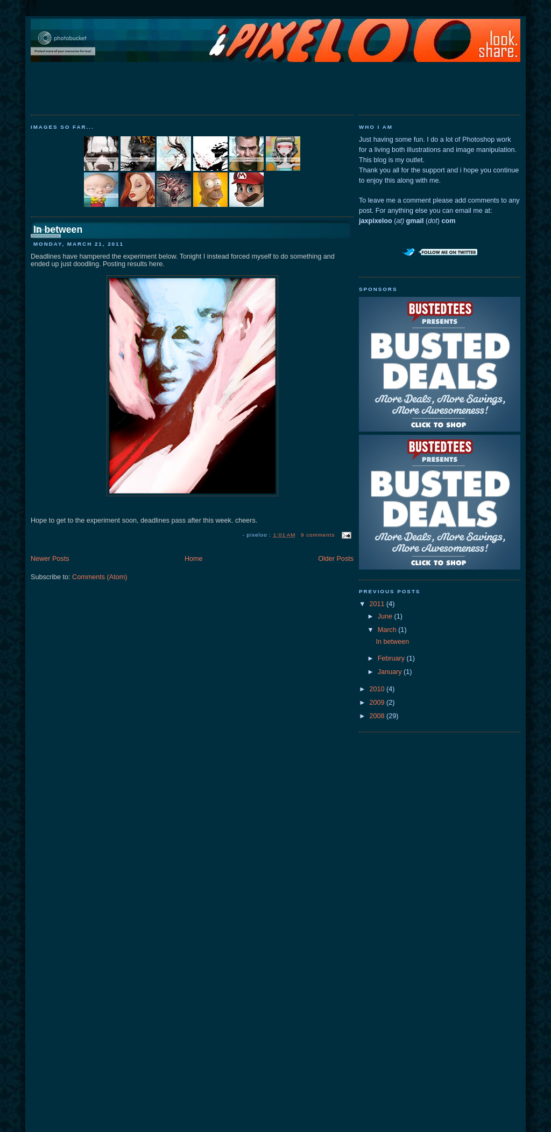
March (388, 630)
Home (194, 558)
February (392, 658)
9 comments (318, 535)
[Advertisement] (275, 86)
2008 (378, 716)
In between (57, 229)
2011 (378, 604)
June (386, 616)
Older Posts (336, 558)
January (391, 672)
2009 (378, 702)
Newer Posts (50, 558)
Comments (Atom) (99, 577)
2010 (378, 689)
